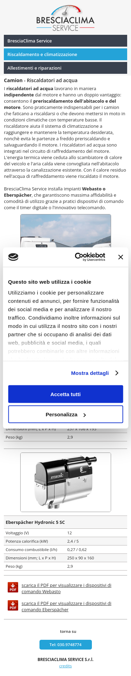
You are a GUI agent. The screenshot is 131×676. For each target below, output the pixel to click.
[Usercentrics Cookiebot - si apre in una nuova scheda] (78, 257)
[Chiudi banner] (120, 256)
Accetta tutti (65, 394)
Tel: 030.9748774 (66, 644)
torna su (68, 631)
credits (65, 665)
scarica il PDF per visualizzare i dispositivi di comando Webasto (66, 588)
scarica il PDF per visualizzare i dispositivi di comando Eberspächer (66, 606)
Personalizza (66, 414)
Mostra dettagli (90, 373)
